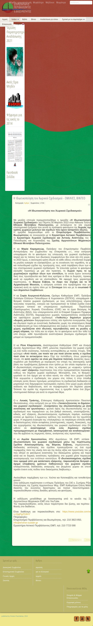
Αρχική (4, 19)
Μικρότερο (61, 2)
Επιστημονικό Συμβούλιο (13, 572)
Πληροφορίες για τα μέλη (77, 607)
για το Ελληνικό (42, 572)
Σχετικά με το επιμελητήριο (73, 19)
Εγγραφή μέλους (74, 602)
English (18, 24)
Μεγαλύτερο (38, 2)
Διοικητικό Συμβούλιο (12, 567)
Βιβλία (24, 19)
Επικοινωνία (6, 24)
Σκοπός (6, 580)
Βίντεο (33, 19)
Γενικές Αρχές (9, 576)
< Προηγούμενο (76, 540)
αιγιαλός (39, 567)
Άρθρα (15, 19)
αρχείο (38, 576)
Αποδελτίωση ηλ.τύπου (49, 19)
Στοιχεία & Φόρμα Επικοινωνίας (74, 596)
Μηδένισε (50, 2)
